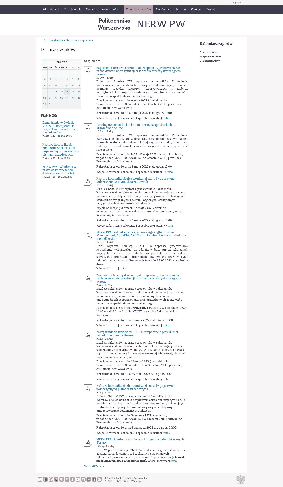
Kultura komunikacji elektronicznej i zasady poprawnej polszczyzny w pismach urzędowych (60, 149)
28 (73, 98)
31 (50, 104)
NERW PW (161, 24)
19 (61, 91)
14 (73, 85)
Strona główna (54, 40)
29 (78, 98)
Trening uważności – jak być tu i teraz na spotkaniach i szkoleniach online (134, 126)
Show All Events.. (94, 466)
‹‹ (44, 62)
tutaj (123, 268)
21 (73, 91)
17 (50, 91)
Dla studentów (208, 52)
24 (50, 98)
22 (78, 91)
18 (56, 91)
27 (67, 98)
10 (50, 85)
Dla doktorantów (210, 61)
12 (61, 85)
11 (56, 85)
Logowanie (238, 2)
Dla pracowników (210, 56)
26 (61, 98)
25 (56, 98)
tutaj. (166, 118)
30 (44, 104)
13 (67, 85)
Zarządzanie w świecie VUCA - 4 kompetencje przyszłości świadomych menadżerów (59, 127)
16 (44, 91)
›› (78, 62)
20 (67, 91)
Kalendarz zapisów (216, 43)
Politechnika (114, 24)
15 (79, 85)
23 (44, 98)
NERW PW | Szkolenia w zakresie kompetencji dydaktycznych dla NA (59, 170)
